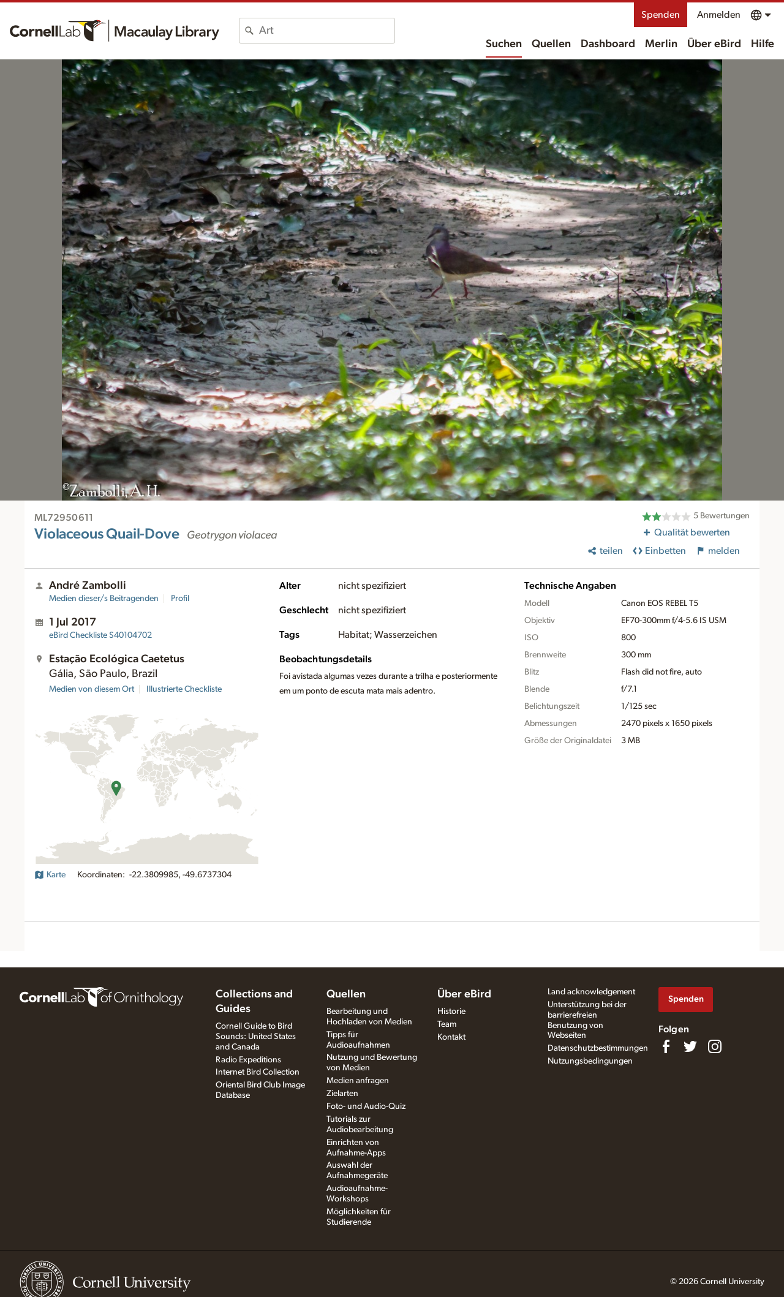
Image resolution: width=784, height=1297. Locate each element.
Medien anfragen (357, 1080)
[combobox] (326, 30)
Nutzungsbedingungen (590, 1061)
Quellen (551, 44)
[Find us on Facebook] (665, 1046)
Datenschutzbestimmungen (598, 1048)
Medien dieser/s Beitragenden (104, 598)
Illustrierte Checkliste (184, 689)
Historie (451, 1011)
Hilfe (762, 44)
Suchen (504, 44)
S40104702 (100, 635)
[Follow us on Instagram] (714, 1046)
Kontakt (451, 1037)
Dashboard (608, 44)
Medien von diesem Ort (91, 689)
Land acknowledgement (591, 992)
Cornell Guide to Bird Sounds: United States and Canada (256, 1036)
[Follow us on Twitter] (690, 1046)
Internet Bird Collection (258, 1072)
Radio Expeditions (248, 1060)
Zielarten (342, 1093)
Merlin (661, 44)
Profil (180, 598)
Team (446, 1024)
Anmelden (719, 15)
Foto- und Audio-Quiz (365, 1106)
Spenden (660, 15)
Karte (50, 875)
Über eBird (714, 44)
